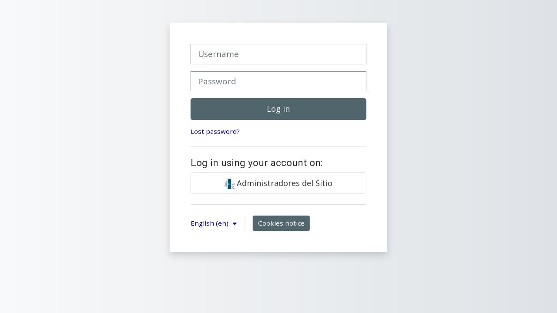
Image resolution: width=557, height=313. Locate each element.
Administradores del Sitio (278, 183)
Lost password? (215, 131)
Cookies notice (281, 223)
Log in (278, 108)
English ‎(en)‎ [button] (210, 223)
